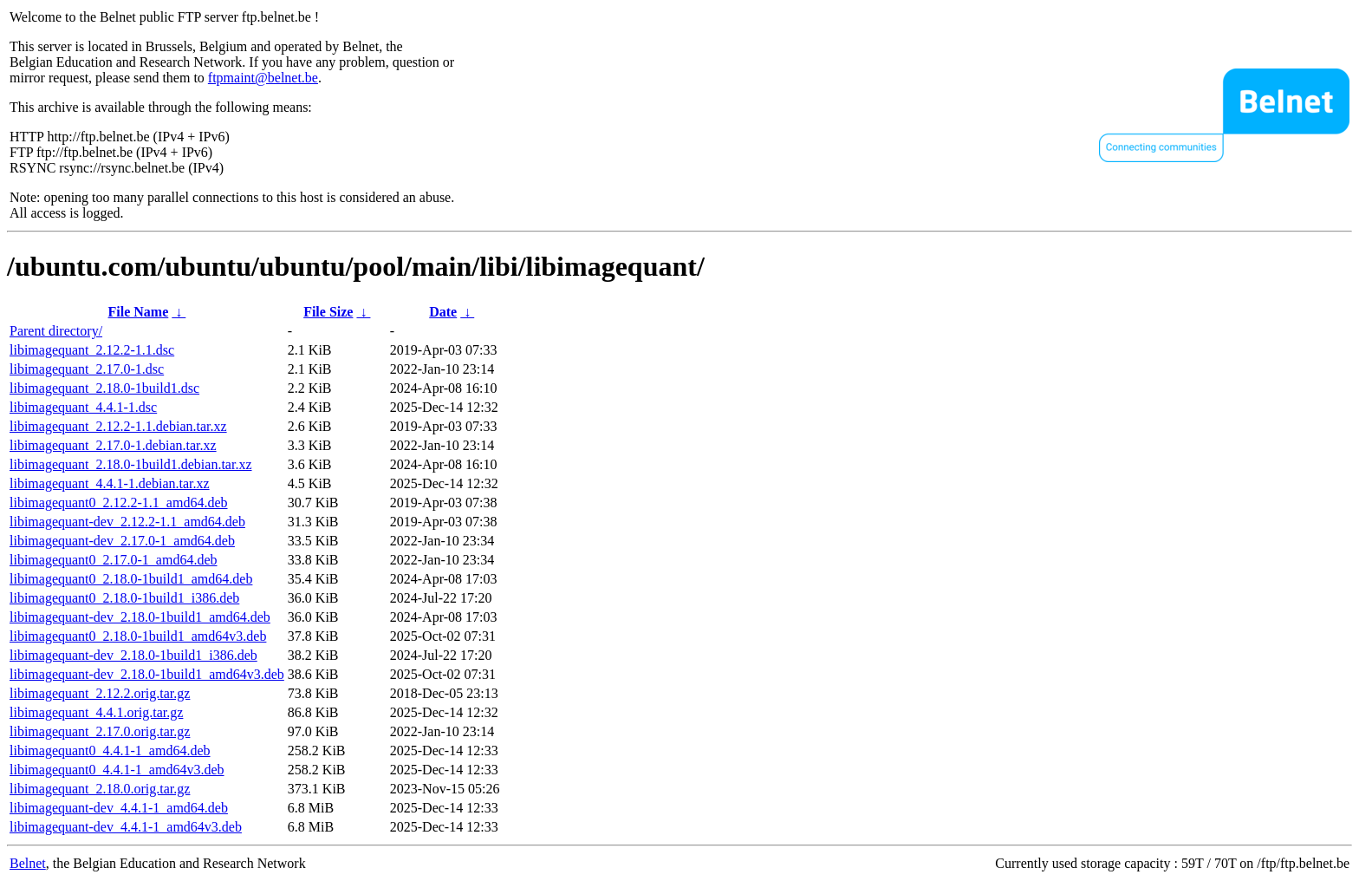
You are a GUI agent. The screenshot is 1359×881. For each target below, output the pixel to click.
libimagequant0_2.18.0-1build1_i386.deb (124, 598)
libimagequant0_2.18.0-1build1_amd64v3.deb (138, 636)
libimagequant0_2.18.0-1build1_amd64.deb (131, 578)
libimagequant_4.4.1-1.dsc (83, 407)
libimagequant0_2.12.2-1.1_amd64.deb (119, 502)
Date (443, 311)
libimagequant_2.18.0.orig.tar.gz (100, 788)
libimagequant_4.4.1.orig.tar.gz (96, 712)
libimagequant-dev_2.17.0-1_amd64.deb (122, 540)
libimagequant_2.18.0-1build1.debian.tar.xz (131, 464)
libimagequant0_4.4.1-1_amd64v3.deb (117, 769)
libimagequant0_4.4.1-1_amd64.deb (110, 750)
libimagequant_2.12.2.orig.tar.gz (100, 693)
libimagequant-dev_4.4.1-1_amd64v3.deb (126, 826)
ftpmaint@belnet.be (263, 77)
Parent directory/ (56, 330)
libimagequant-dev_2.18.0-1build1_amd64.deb (140, 617)
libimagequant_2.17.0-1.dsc (87, 369)
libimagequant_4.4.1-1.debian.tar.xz (110, 483)
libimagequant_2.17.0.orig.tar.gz (100, 731)
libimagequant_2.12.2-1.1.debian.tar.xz (118, 426)
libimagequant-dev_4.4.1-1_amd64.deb (119, 807)
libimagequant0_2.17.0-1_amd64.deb (114, 559)
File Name (138, 311)
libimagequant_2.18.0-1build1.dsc (104, 388)
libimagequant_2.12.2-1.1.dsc (92, 350)
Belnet (28, 863)
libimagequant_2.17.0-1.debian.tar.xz (113, 445)
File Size (328, 311)
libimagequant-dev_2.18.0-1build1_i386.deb (133, 655)
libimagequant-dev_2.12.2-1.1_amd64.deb (127, 521)
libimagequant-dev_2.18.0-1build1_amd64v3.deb (147, 674)
